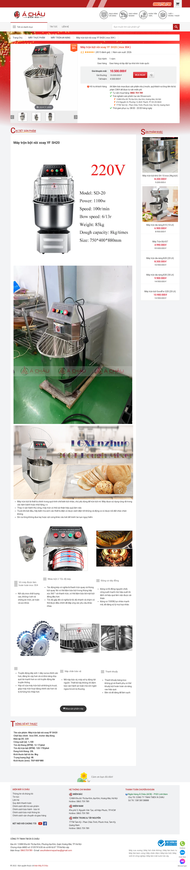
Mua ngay (140, 75)
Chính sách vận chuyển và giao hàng (29, 815)
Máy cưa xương (135, 850)
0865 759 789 (136, 93)
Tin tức (16, 797)
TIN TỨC (53, 27)
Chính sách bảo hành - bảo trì (26, 809)
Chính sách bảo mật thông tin (26, 812)
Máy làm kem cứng (137, 853)
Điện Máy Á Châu (41, 866)
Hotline (182, 845)
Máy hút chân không (152, 850)
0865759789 (26, 850)
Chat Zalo (182, 854)
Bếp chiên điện (153, 853)
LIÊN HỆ (65, 27)
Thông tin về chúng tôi (23, 794)
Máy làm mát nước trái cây (158, 856)
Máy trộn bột (166, 853)
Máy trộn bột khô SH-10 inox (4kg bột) (160, 176)
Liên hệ (16, 800)
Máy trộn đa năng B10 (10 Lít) (160, 225)
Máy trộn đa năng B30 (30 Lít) (160, 275)
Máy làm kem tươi (171, 850)
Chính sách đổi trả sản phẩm (26, 806)
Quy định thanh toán (22, 803)
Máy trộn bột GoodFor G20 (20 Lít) (160, 291)
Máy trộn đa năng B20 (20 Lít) (160, 258)
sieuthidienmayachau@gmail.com (56, 850)
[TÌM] (176, 27)
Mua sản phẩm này (73, 709)
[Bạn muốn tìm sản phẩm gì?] (142, 27)
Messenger (182, 863)
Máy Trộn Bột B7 (160, 241)
